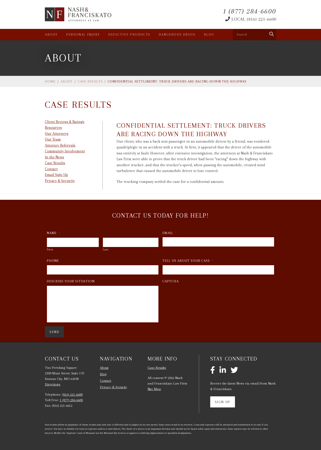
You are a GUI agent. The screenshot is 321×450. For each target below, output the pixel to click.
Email (169, 233)
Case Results (90, 81)
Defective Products (129, 34)
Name (53, 233)
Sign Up (222, 402)
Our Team (53, 139)
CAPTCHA (170, 281)
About (51, 34)
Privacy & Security (60, 181)
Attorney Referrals (60, 145)
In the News (54, 157)
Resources (53, 127)
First (50, 249)
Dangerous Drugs (177, 34)
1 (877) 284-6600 (71, 400)
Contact (51, 169)
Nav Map (154, 389)
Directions (52, 384)
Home (50, 81)
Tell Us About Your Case (187, 261)
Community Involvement (65, 151)
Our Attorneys (56, 133)
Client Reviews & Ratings (64, 122)
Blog (209, 34)
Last (106, 249)
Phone (53, 261)
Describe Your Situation (70, 281)
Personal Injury (83, 34)
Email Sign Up (56, 175)
